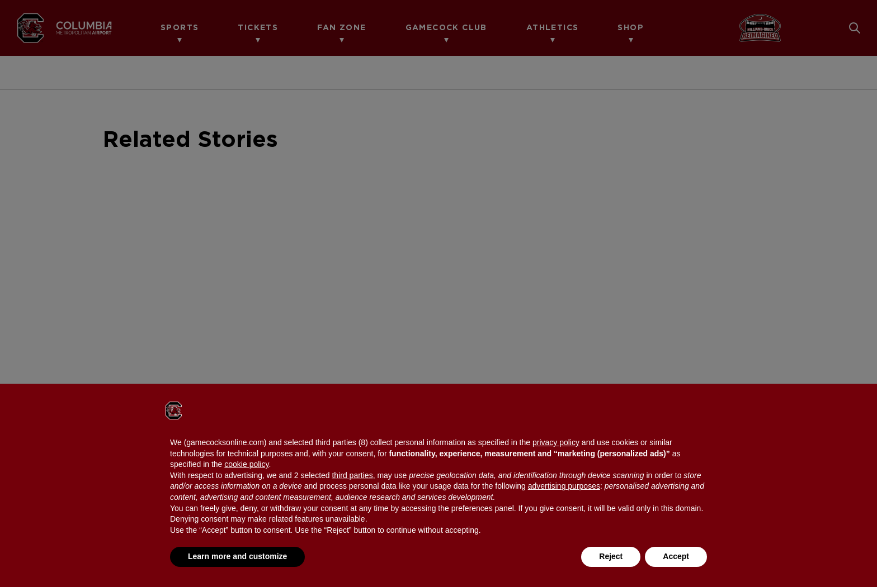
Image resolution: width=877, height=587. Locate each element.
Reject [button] (611, 556)
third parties (352, 475)
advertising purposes (564, 485)
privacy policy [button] (555, 442)
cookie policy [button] (246, 464)
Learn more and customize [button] (237, 556)
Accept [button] (676, 556)
